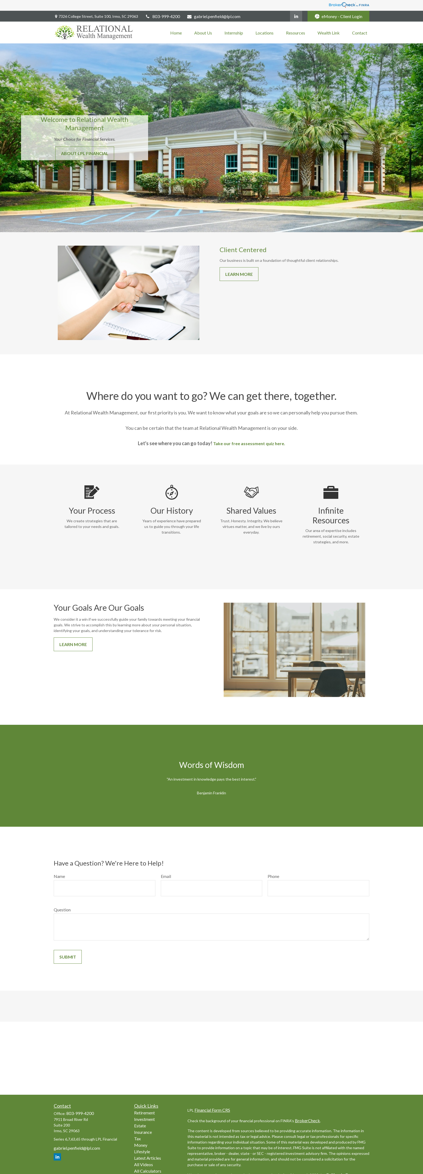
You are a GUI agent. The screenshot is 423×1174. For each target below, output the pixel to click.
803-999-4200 (162, 16)
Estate (140, 1125)
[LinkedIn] (296, 16)
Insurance (143, 1132)
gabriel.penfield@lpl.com (214, 16)
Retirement (144, 1112)
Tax (137, 1138)
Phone (273, 876)
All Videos (143, 1164)
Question (62, 909)
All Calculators (147, 1170)
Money (140, 1145)
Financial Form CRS (212, 1110)
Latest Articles (147, 1158)
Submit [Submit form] (67, 956)
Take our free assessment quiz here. (249, 443)
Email (166, 876)
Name (59, 876)
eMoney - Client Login (338, 16)
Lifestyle (142, 1151)
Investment (144, 1119)
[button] (176, 32)
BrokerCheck (307, 1120)
